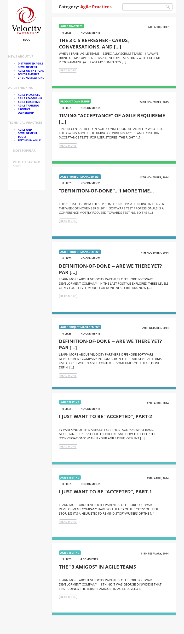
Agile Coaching (29, 102)
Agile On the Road (31, 70)
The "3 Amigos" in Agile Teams (97, 567)
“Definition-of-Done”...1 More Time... (106, 190)
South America (29, 74)
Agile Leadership (30, 98)
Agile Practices (29, 94)
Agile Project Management (80, 176)
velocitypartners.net (26, 164)
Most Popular (24, 151)
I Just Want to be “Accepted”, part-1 (105, 491)
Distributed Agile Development (30, 65)
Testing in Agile (29, 140)
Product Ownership (26, 110)
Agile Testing (70, 402)
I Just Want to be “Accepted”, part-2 (105, 416)
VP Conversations (31, 78)
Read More (68, 70)
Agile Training (28, 105)
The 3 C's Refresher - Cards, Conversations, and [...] (94, 43)
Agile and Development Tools (27, 133)
